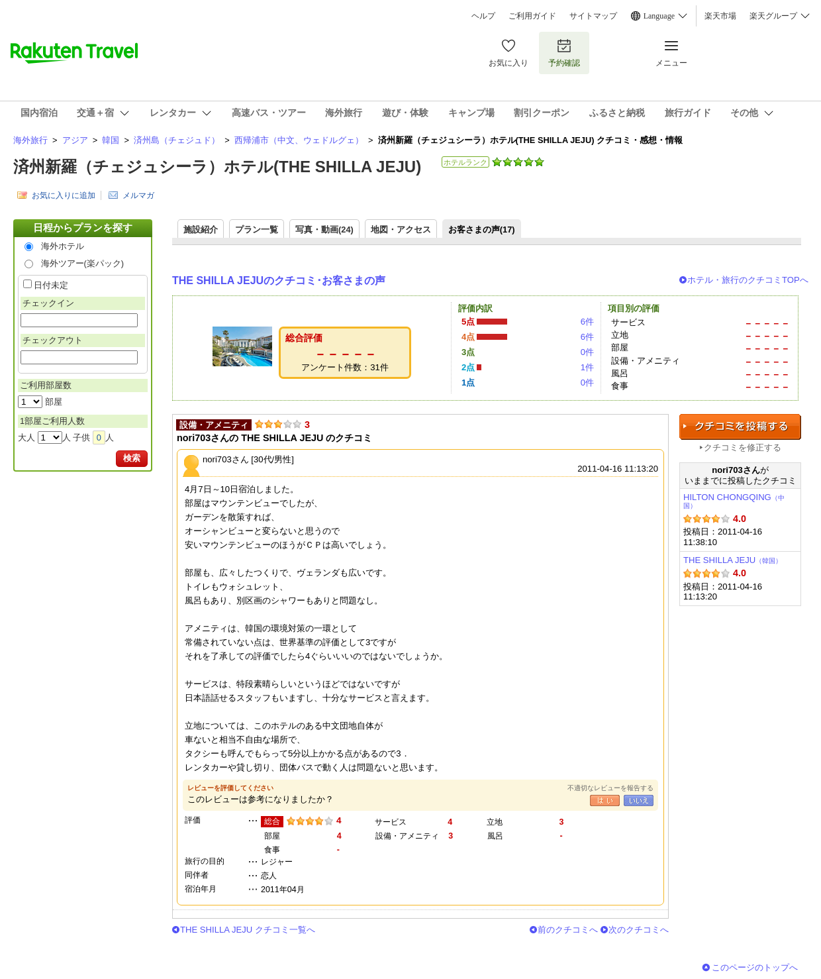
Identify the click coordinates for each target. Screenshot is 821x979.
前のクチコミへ (568, 930)
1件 (587, 367)
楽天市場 (720, 16)
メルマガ (138, 195)
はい (605, 800)
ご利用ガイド (532, 16)
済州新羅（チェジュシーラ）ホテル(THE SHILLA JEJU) (217, 167)
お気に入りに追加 (63, 195)
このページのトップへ (755, 967)
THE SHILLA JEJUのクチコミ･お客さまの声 (278, 280)
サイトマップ (593, 16)
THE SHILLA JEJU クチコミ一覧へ (247, 930)
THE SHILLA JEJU (732, 560)
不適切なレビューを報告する (610, 788)
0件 (587, 352)
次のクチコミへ (638, 930)
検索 (131, 458)
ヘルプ (483, 16)
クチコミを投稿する (740, 427)
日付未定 (51, 285)
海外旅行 (30, 140)
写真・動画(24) (324, 229)
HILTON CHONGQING (734, 501)
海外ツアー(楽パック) (82, 263)
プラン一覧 (256, 229)
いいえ (638, 800)
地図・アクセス (401, 229)
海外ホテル (62, 246)
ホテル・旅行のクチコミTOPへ (747, 280)
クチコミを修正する (742, 447)
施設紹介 (200, 229)
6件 (587, 322)
